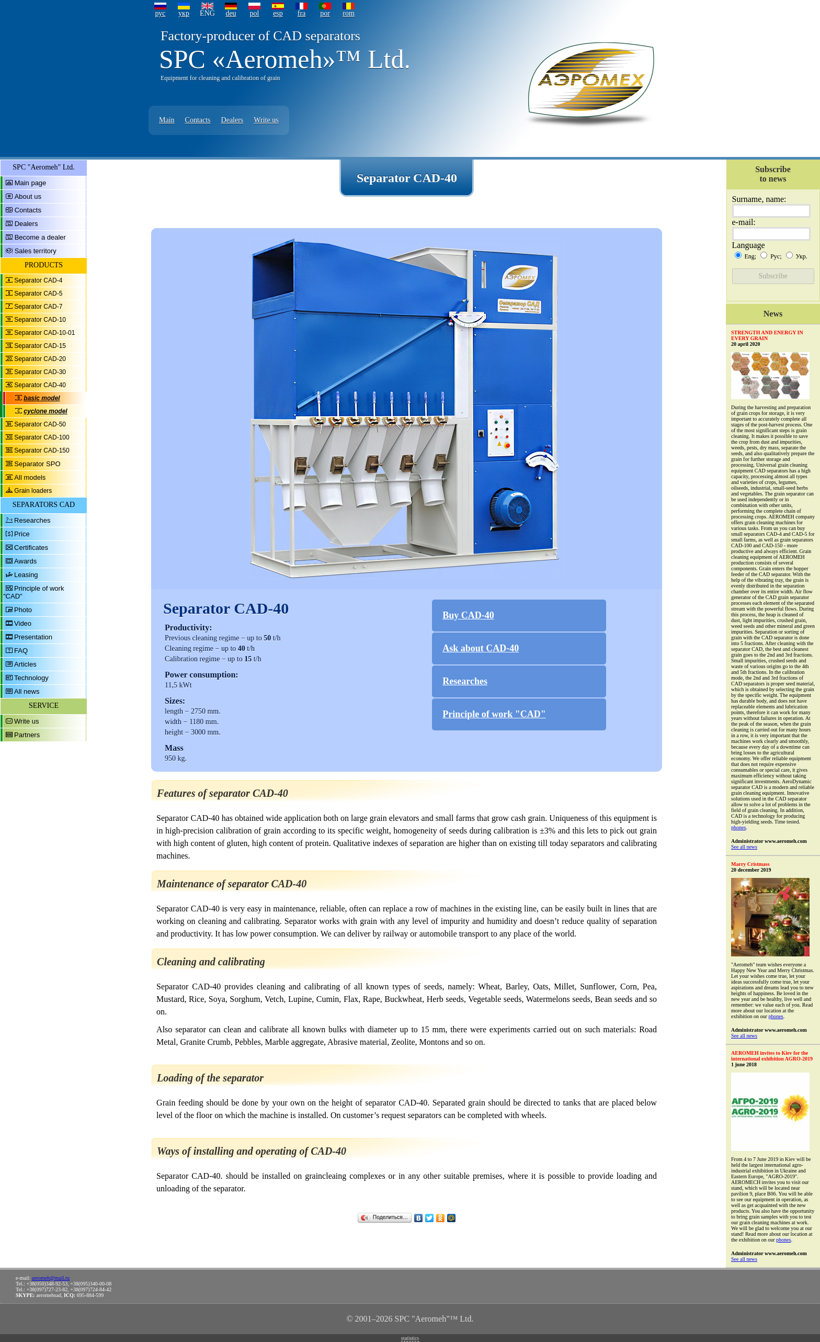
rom (349, 13)
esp (278, 13)
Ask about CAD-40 (480, 648)
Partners (27, 735)
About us (28, 196)
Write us (266, 120)
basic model (42, 398)
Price (22, 534)
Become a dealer (40, 237)
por (325, 13)
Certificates (31, 547)
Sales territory (35, 251)
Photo (23, 610)
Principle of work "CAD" (493, 714)
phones (738, 827)
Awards (25, 561)
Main (167, 120)
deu (230, 13)
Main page (31, 183)
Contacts (198, 120)
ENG (207, 13)
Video (22, 623)
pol (254, 13)
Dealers (232, 120)
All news (26, 691)
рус (160, 13)
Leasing (26, 575)
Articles (25, 664)
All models (29, 477)
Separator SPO (37, 464)
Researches (32, 520)
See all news (744, 847)
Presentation (33, 637)
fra (302, 13)
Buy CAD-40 (468, 615)
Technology (31, 678)
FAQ (21, 651)
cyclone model (45, 411)
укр (183, 13)
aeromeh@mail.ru (51, 1278)
